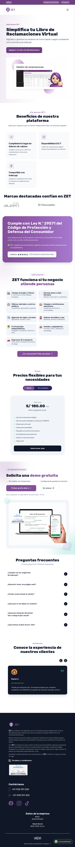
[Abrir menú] (67, 9)
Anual (29, 388)
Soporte (65, 2)
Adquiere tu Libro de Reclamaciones (24, 50)
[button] (61, 660)
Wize (50, 843)
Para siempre (43, 388)
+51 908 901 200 (20, 789)
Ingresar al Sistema (51, 2)
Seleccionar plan (37, 448)
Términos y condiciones (22, 760)
